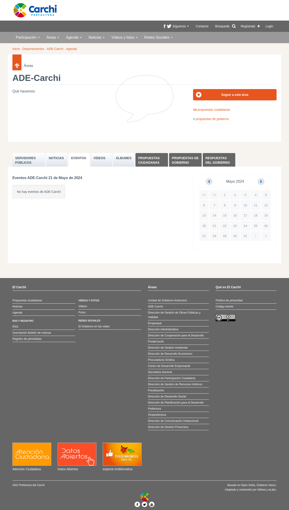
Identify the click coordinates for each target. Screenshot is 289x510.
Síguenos (180, 26)
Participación (28, 37)
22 (225, 226)
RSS (15, 326)
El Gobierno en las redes (94, 326)
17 (245, 215)
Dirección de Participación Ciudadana (171, 378)
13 (204, 215)
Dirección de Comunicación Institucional (173, 421)
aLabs (272, 489)
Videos (82, 306)
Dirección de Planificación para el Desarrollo (176, 402)
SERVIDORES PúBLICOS (25, 160)
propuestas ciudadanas (211, 109)
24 (245, 226)
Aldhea (261, 489)
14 (214, 215)
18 (255, 215)
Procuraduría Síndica (161, 359)
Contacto (202, 26)
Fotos (82, 312)
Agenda (74, 37)
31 (245, 236)
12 (266, 205)
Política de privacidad (229, 300)
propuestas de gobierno (211, 119)
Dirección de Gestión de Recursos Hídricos (175, 384)
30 (214, 195)
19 (266, 215)
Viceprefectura (157, 414)
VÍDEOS (99, 158)
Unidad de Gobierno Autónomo (167, 300)
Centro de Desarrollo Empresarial (169, 366)
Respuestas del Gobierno (217, 160)
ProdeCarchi (156, 341)
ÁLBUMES (123, 158)
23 (235, 226)
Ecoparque (155, 323)
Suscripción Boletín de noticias (31, 332)
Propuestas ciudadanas (149, 160)
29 (204, 195)
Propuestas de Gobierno (185, 160)
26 (266, 226)
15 (225, 215)
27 (204, 236)
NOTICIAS (56, 158)
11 (255, 205)
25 (255, 226)
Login (269, 26)
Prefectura (154, 408)
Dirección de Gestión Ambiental (168, 347)
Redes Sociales (158, 37)
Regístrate (248, 26)
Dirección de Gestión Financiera (168, 427)
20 (204, 226)
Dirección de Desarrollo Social (167, 396)
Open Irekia (248, 485)
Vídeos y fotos (124, 37)
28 (214, 236)
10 (245, 205)
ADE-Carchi (55, 49)
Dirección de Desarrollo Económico (170, 353)
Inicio (16, 49)
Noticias (97, 37)
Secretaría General (160, 372)
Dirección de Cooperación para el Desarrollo (176, 335)
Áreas (53, 37)
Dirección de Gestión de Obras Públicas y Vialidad (174, 315)
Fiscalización (156, 390)
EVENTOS (78, 158)
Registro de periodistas (27, 338)
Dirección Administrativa (163, 329)
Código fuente (224, 306)
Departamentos (33, 49)
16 (235, 215)
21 (214, 226)
